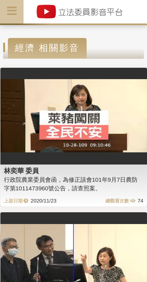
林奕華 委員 (21, 170)
